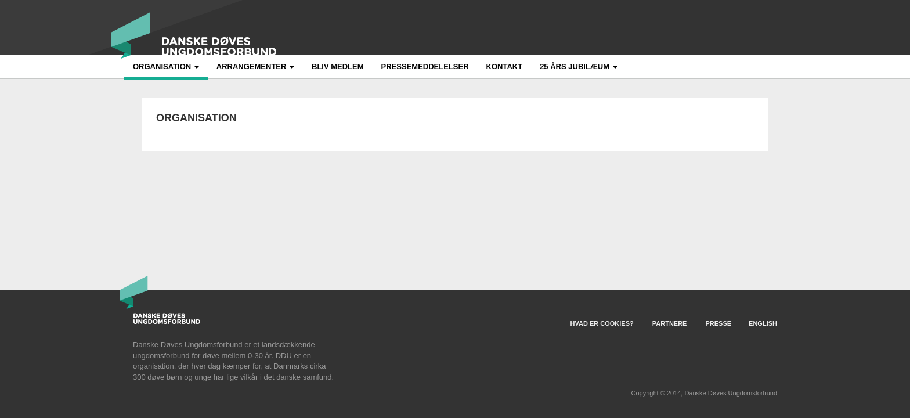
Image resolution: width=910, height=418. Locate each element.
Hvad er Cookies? (602, 323)
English (763, 323)
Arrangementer (255, 66)
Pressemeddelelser (425, 66)
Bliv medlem (338, 66)
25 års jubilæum (579, 66)
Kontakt (504, 66)
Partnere (669, 323)
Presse (718, 323)
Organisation (166, 66)
